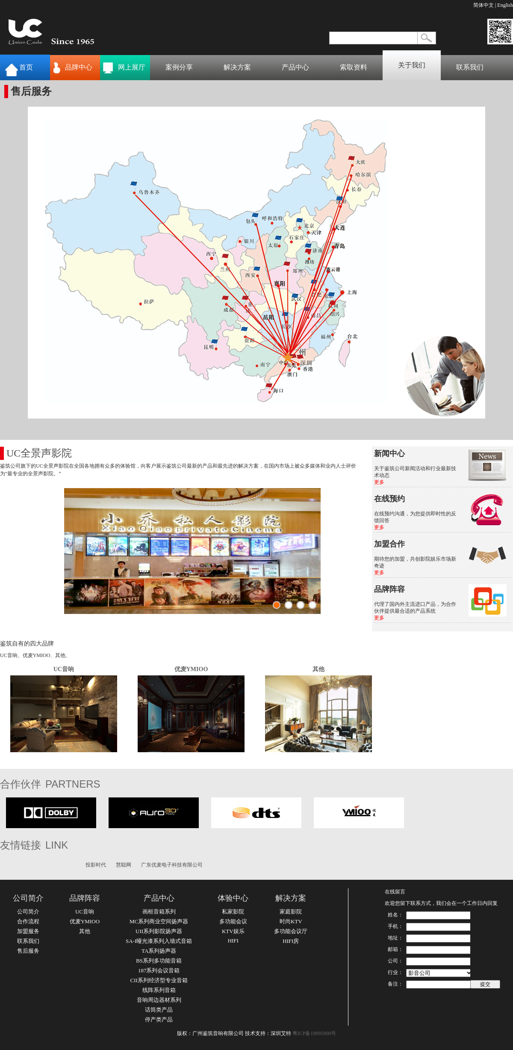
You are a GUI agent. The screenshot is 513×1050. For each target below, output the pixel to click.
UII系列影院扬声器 (159, 931)
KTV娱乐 (233, 931)
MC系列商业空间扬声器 (159, 921)
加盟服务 (28, 931)
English (505, 5)
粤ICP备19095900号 (314, 1033)
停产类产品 (159, 1019)
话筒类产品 (159, 1009)
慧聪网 (123, 865)
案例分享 (179, 67)
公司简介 (28, 898)
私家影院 (233, 911)
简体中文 (483, 5)
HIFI (233, 940)
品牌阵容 (84, 898)
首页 (26, 67)
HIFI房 (291, 941)
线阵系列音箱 (159, 990)
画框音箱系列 (159, 911)
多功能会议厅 (290, 931)
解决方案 (237, 67)
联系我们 (470, 67)
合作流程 (28, 921)
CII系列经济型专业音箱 (158, 980)
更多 (379, 482)
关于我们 (411, 65)
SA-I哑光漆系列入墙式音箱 (159, 941)
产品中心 (295, 67)
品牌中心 (78, 67)
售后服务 (28, 951)
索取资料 (353, 67)
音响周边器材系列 (159, 1000)
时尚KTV (291, 921)
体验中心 (233, 898)
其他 (318, 669)
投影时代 (96, 865)
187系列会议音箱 (159, 970)
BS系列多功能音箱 (159, 960)
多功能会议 (233, 921)
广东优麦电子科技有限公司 (172, 865)
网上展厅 (131, 67)
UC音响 (63, 669)
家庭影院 (291, 911)
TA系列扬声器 (159, 951)
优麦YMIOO (191, 669)
